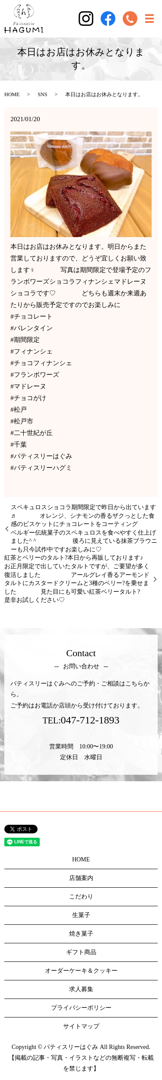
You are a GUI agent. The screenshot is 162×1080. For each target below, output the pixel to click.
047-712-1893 (90, 720)
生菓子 (81, 915)
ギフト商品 (81, 952)
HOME (11, 94)
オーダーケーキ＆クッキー (81, 970)
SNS (42, 94)
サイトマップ (81, 1026)
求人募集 (81, 989)
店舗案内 (81, 878)
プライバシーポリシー (81, 1008)
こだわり (81, 896)
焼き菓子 (81, 933)
